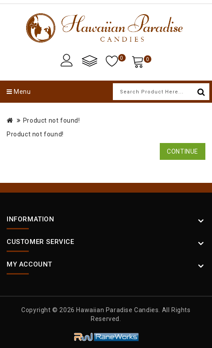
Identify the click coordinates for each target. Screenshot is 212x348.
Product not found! (51, 120)
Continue (182, 151)
